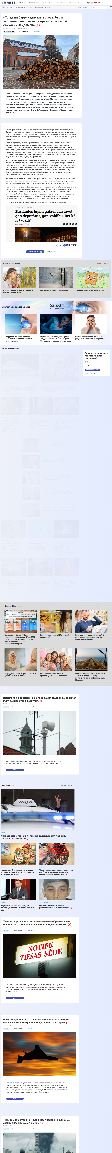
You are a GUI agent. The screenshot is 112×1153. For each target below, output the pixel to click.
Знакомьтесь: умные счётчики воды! (55, 271)
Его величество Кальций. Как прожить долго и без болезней (53, 501)
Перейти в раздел (102, 263)
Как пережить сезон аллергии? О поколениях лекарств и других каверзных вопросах (89, 484)
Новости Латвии (47, 3)
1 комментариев (23, 31)
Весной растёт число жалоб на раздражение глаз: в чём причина (89, 301)
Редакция (78, 7)
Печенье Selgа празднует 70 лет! (90, 271)
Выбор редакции (60, 3)
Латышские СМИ (74, 3)
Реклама (84, 7)
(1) (38, 25)
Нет (88, 329)
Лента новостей (34, 3)
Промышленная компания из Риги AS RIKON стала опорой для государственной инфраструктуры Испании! (90, 503)
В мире (22, 3)
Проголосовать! (92, 333)
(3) (66, 641)
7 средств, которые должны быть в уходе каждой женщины (20, 501)
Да (88, 325)
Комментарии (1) (35, 252)
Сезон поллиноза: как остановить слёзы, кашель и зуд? (18, 272)
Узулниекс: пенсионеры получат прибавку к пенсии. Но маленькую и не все (17, 655)
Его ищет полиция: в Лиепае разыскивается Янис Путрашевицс (54, 654)
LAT (4, 7)
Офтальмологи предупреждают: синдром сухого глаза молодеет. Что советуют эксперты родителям (55, 302)
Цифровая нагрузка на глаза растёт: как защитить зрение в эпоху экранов (19, 302)
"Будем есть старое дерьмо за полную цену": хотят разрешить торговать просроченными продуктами (56, 639)
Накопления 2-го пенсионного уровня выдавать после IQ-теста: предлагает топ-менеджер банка (17, 639)
